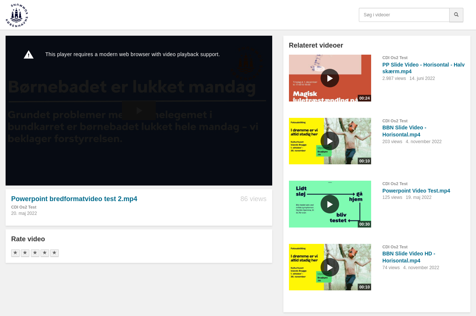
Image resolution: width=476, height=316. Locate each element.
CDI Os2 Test (23, 207)
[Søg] (456, 15)
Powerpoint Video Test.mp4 (416, 191)
